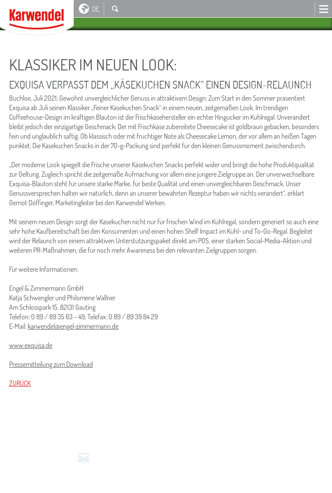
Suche (115, 8)
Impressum (27, 422)
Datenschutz (182, 422)
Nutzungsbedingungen (118, 422)
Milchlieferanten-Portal (51, 433)
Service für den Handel (273, 422)
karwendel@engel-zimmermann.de (73, 326)
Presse (219, 422)
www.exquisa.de (30, 345)
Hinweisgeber (124, 433)
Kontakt (83, 458)
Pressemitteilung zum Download (51, 364)
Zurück (20, 383)
